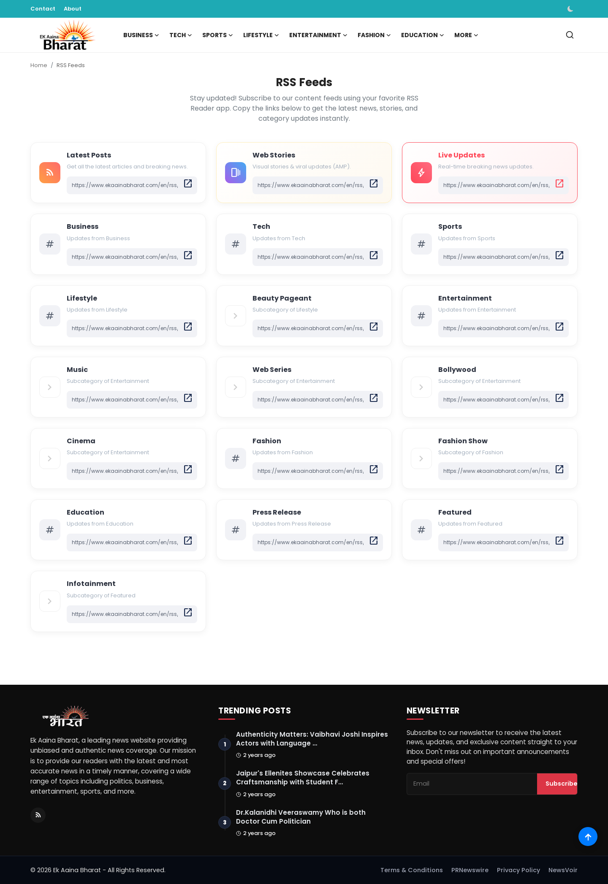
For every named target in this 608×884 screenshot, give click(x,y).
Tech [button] (180, 35)
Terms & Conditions (411, 870)
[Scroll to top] (587, 836)
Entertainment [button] (318, 35)
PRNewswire (470, 870)
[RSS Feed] (38, 815)
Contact (42, 9)
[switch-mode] (571, 9)
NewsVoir (563, 870)
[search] (570, 35)
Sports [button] (217, 35)
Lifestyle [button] (261, 35)
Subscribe (562, 784)
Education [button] (422, 35)
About (72, 9)
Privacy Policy (518, 870)
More (466, 35)
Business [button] (141, 35)
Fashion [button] (374, 35)
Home (38, 65)
